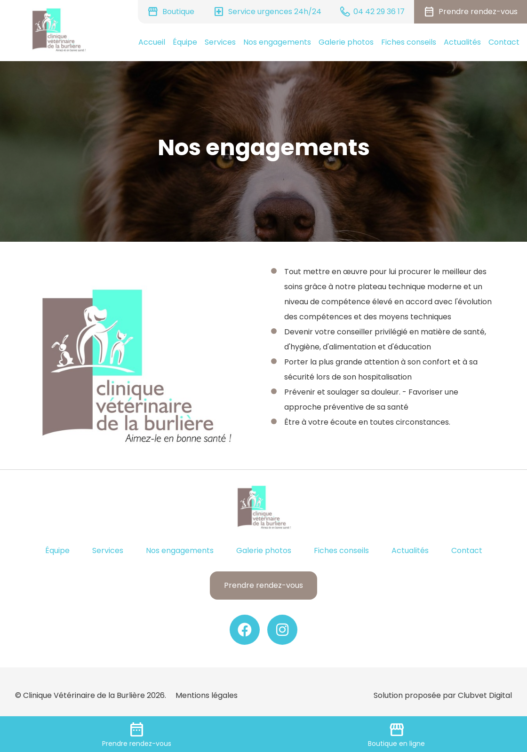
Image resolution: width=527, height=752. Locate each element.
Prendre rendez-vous (263, 585)
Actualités (462, 42)
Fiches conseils (408, 42)
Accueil (151, 42)
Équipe (185, 42)
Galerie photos (346, 42)
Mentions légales (207, 695)
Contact (503, 42)
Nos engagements (277, 42)
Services (220, 42)
